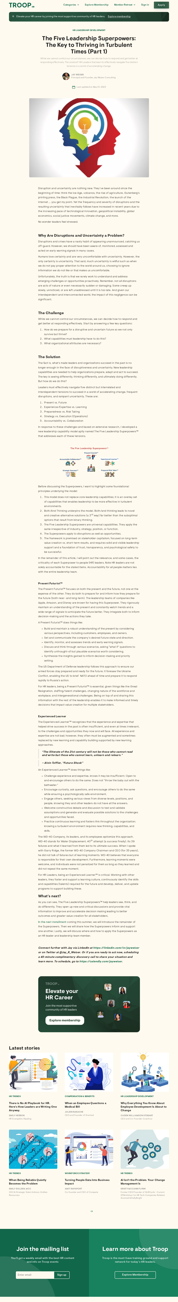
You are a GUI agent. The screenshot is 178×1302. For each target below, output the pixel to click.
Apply (161, 5)
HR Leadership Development (89, 30)
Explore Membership (97, 5)
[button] (71, 5)
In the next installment (52, 922)
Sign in (145, 5)
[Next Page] (91, 1211)
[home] (21, 5)
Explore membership (119, 16)
